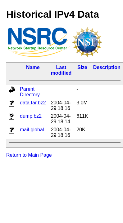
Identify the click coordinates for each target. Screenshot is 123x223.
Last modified (61, 70)
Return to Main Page (29, 155)
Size (82, 67)
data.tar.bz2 (33, 102)
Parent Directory (30, 91)
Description (107, 67)
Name (33, 67)
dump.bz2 (31, 116)
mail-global (32, 129)
